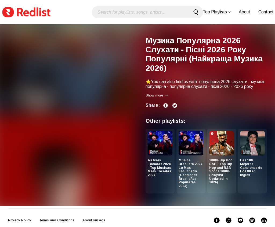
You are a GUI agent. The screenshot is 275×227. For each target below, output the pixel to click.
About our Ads (93, 220)
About (244, 12)
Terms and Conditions (56, 220)
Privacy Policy (19, 220)
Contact (266, 12)
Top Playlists (217, 12)
